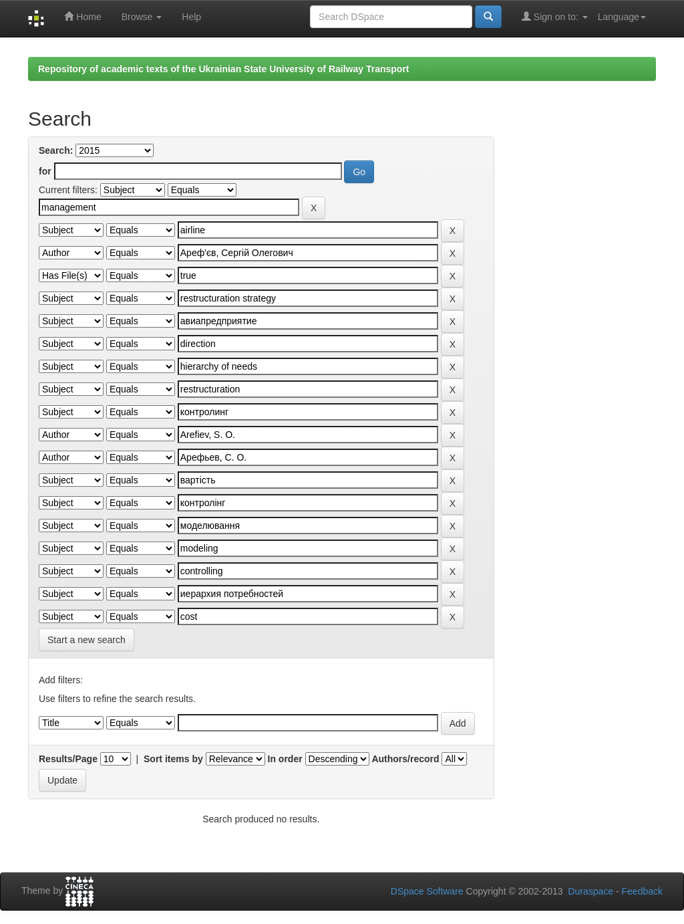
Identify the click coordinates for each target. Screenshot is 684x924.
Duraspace (590, 891)
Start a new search (86, 639)
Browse (142, 16)
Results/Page (68, 759)
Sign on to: (555, 16)
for (45, 171)
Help (191, 16)
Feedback (642, 891)
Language (622, 16)
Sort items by (173, 759)
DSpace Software (427, 891)
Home (82, 16)
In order (285, 759)
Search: (56, 150)
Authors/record (405, 759)
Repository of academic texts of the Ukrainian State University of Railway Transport (223, 69)
